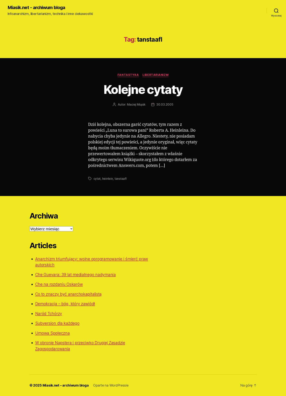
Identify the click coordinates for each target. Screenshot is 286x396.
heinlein (107, 178)
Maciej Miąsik (136, 104)
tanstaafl (121, 178)
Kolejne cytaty (143, 89)
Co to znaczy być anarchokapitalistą (68, 294)
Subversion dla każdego (57, 323)
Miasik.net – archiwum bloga (66, 385)
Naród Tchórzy (48, 313)
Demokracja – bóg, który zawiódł (65, 303)
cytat (97, 178)
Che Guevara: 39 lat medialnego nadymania (75, 274)
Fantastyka (128, 75)
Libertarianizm (155, 75)
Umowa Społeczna (52, 333)
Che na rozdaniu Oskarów (59, 284)
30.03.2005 (164, 104)
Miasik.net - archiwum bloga (36, 7)
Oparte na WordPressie (110, 385)
